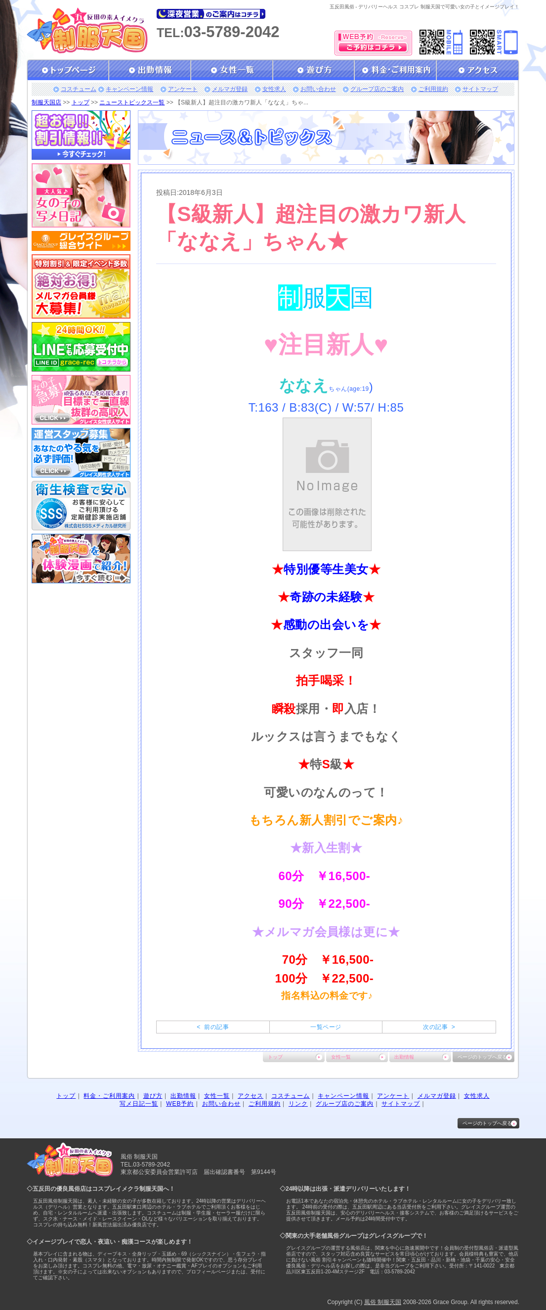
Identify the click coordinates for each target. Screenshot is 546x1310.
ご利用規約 (433, 89)
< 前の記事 (213, 1027)
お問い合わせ (318, 89)
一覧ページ (325, 1027)
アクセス (250, 1095)
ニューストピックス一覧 (132, 102)
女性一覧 (341, 1057)
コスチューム (78, 89)
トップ (80, 102)
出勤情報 (404, 1057)
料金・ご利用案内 (109, 1095)
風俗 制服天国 (382, 1302)
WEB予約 (180, 1103)
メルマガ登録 (230, 89)
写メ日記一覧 (139, 1103)
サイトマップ (480, 89)
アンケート (183, 89)
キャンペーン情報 (129, 89)
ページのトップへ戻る (482, 1057)
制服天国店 (46, 102)
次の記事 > (439, 1027)
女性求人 (274, 89)
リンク (298, 1103)
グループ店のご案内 (377, 89)
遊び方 (153, 1095)
